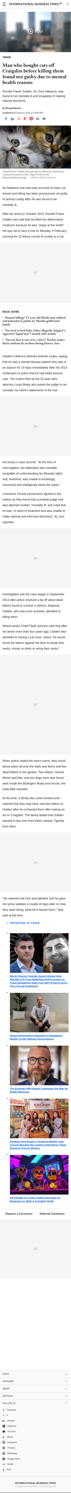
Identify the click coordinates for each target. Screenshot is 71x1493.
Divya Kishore (13, 108)
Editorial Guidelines (52, 1213)
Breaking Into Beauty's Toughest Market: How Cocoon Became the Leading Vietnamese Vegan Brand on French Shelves (38, 1145)
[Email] (38, 119)
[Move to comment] (44, 119)
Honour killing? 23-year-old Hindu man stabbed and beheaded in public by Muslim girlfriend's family (34, 321)
